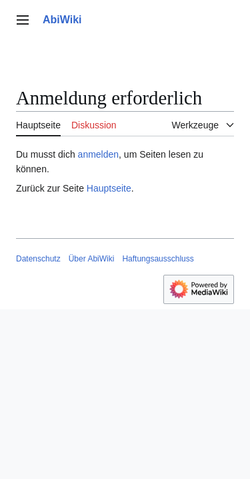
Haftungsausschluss (157, 258)
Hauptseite (109, 188)
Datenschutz (38, 258)
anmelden (98, 154)
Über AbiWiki (92, 258)
